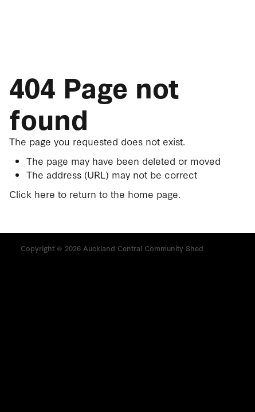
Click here (32, 193)
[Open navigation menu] (201, 26)
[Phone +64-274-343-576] (228, 26)
